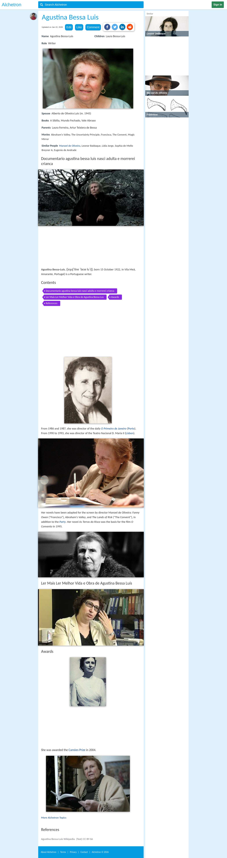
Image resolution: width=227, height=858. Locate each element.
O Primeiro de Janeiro (113, 428)
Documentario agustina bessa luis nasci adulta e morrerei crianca (80, 290)
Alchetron (11, 4)
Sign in (217, 4)
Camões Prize (77, 750)
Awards (115, 297)
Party (62, 522)
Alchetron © (100, 852)
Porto (131, 428)
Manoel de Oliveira (69, 145)
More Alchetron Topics (53, 817)
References (51, 303)
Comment (93, 27)
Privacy (73, 852)
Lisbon (129, 433)
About (48, 852)
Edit (68, 27)
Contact (84, 852)
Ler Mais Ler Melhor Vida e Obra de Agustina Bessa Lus (75, 297)
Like (79, 27)
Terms (63, 852)
